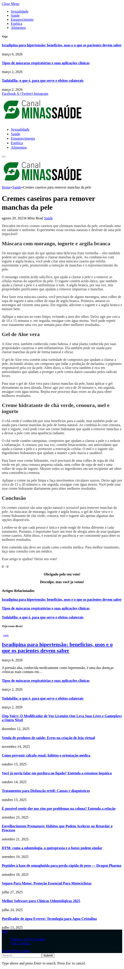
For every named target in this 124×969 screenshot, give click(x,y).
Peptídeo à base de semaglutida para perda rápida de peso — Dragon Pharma (61, 865)
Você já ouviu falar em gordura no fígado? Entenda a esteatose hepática (57, 773)
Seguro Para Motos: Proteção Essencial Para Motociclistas (46, 883)
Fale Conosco (21, 943)
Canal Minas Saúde (16, 951)
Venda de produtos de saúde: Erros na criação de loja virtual (48, 738)
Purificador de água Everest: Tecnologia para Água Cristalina (49, 919)
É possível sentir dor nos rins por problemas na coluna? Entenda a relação (58, 808)
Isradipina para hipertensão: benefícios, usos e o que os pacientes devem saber (62, 45)
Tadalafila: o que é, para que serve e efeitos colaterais (42, 80)
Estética (16, 23)
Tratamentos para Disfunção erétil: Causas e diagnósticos (46, 791)
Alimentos (18, 28)
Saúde (15, 15)
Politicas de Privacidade (28, 939)
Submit (48, 955)
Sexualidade (19, 11)
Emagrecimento (22, 19)
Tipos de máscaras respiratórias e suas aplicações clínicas (46, 63)
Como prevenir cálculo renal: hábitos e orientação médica (46, 755)
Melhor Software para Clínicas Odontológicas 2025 (41, 901)
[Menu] (3, 156)
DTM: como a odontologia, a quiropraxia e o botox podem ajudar (52, 848)
